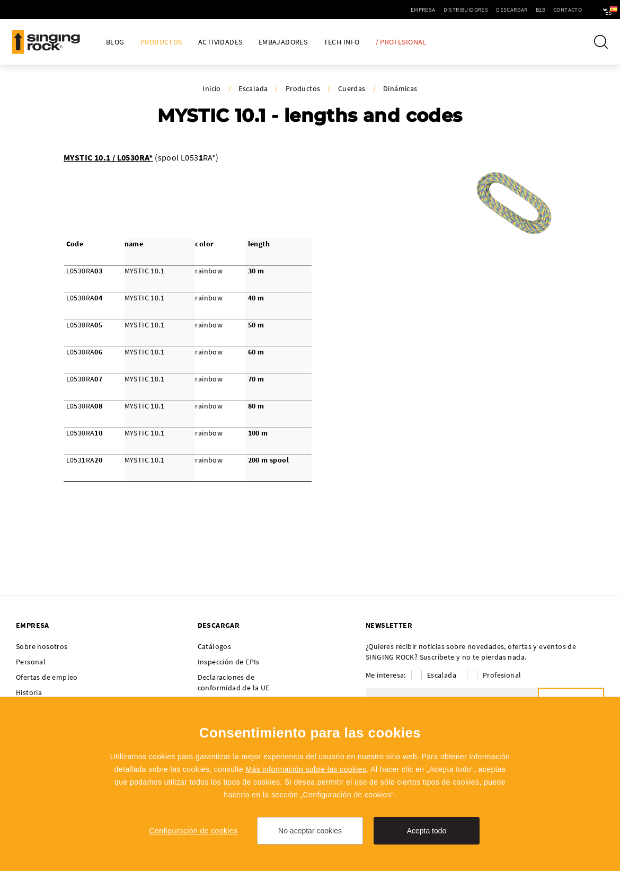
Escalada (253, 88)
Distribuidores (435, 9)
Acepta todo (427, 830)
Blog (115, 42)
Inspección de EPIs (229, 661)
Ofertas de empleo (47, 677)
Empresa (392, 9)
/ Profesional (401, 42)
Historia (29, 692)
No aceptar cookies (310, 830)
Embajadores (283, 42)
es (594, 9)
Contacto (536, 9)
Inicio (211, 88)
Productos (161, 42)
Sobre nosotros (42, 646)
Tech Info (342, 42)
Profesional (502, 675)
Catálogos (215, 646)
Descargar (481, 9)
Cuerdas (352, 88)
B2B (510, 9)
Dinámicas (400, 88)
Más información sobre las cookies (305, 769)
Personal (31, 661)
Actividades (220, 42)
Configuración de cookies (193, 830)
